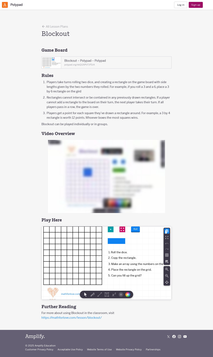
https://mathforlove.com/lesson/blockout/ (71, 317)
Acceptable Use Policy (70, 349)
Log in (180, 4)
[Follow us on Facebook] (174, 336)
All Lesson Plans (54, 26)
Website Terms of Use (99, 349)
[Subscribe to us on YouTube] (185, 336)
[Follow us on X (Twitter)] (168, 336)
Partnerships (153, 349)
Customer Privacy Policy (39, 349)
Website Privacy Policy (129, 349)
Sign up (195, 4)
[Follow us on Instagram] (179, 336)
